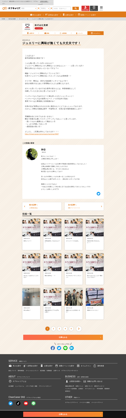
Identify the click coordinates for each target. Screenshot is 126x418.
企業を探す (46, 363)
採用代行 (67, 389)
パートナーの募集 (84, 400)
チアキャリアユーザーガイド (69, 368)
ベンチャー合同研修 (71, 386)
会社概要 (11, 384)
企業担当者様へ (117, 1)
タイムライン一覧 (23, 16)
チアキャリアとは (17, 379)
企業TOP (30, 31)
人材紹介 (80, 386)
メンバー (79, 31)
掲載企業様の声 (69, 384)
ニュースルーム (19, 384)
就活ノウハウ (12, 368)
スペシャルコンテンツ (32, 368)
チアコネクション (90, 386)
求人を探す (14, 363)
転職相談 (49, 368)
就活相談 (42, 368)
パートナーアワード (97, 400)
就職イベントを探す (64, 363)
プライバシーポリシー (45, 384)
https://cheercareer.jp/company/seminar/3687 (42, 132)
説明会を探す (30, 363)
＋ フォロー (39, 26)
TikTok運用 (100, 386)
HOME (3, 16)
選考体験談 (21, 368)
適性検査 (98, 363)
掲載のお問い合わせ (92, 379)
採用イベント (79, 384)
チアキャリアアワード (71, 400)
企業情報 (63, 31)
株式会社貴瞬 (12, 16)
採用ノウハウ (89, 384)
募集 (46, 31)
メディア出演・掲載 (31, 384)
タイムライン (95, 31)
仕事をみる (63, 335)
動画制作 (107, 386)
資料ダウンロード (99, 384)
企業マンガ (57, 368)
